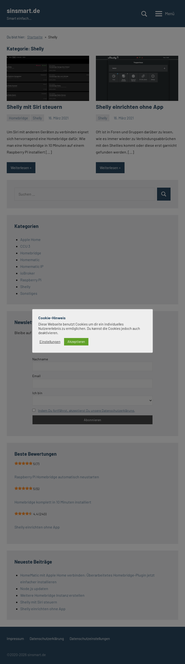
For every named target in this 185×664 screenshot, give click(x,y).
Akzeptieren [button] (76, 341)
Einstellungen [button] (50, 341)
